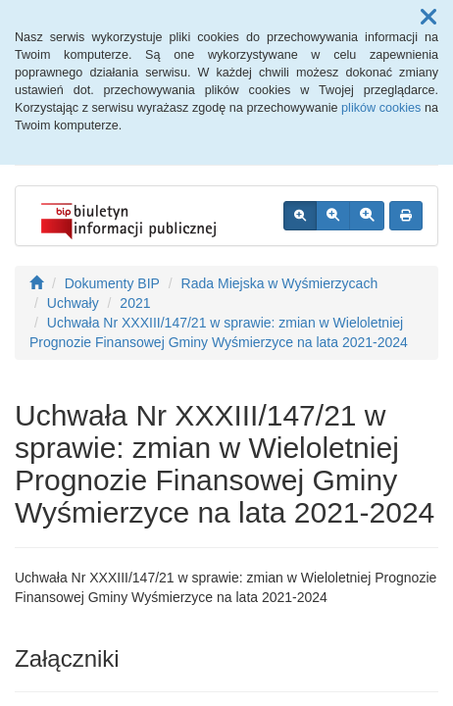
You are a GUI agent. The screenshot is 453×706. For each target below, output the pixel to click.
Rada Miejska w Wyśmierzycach (279, 283)
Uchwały (73, 303)
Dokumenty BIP (112, 283)
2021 (135, 303)
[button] (428, 17)
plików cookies (381, 108)
